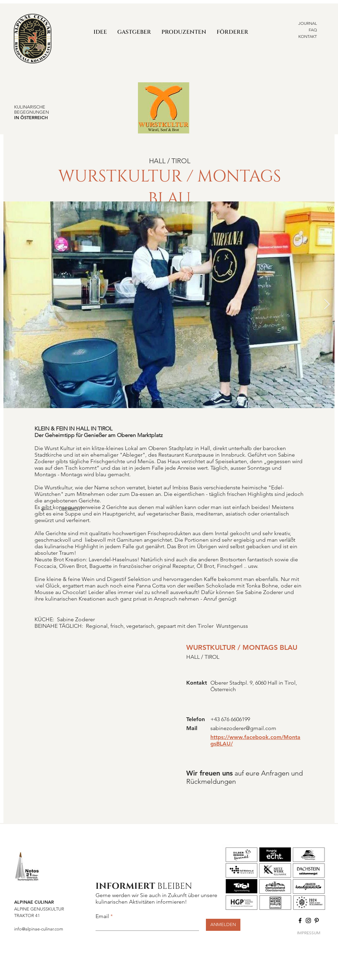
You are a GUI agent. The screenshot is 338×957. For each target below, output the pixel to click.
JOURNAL (307, 23)
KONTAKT (307, 36)
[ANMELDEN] (223, 925)
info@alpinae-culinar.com (38, 929)
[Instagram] (308, 920)
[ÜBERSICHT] (71, 509)
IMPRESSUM (308, 932)
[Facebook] (300, 920)
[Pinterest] (316, 920)
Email (102, 916)
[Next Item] (326, 305)
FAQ (313, 29)
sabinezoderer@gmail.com (243, 728)
